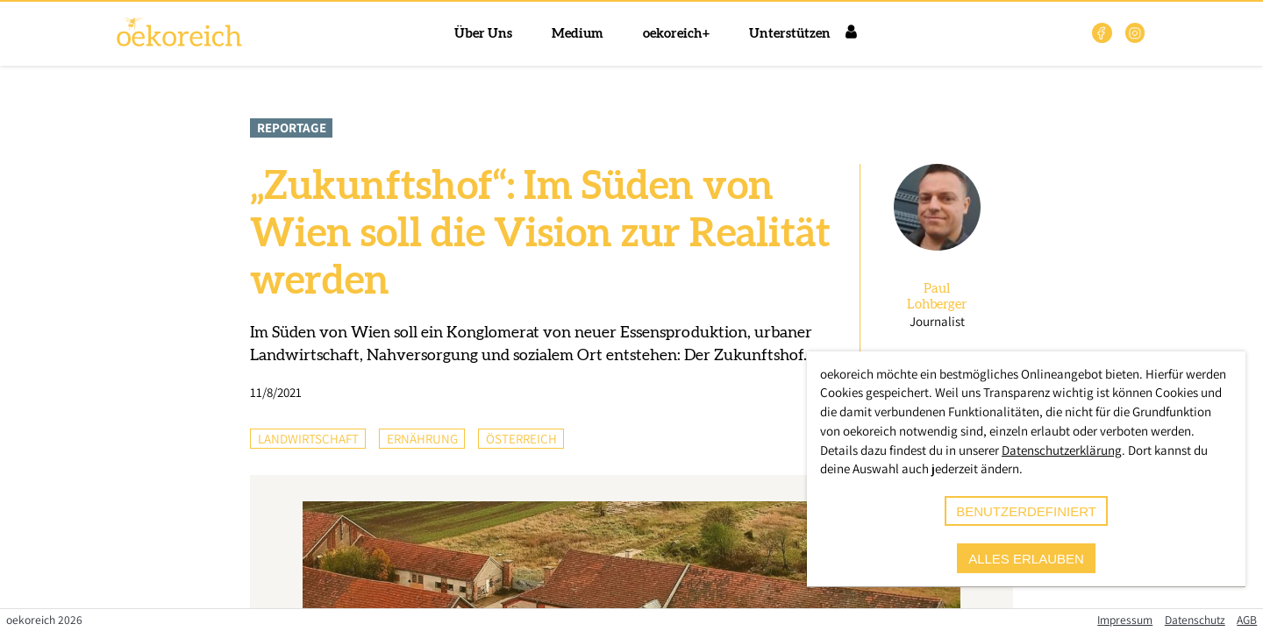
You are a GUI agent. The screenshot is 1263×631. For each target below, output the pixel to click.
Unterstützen (790, 33)
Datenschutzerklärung (1062, 450)
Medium (577, 33)
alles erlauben (1026, 558)
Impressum (1124, 619)
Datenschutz (1195, 619)
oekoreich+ (676, 33)
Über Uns (483, 33)
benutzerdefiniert (1026, 511)
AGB (1247, 619)
